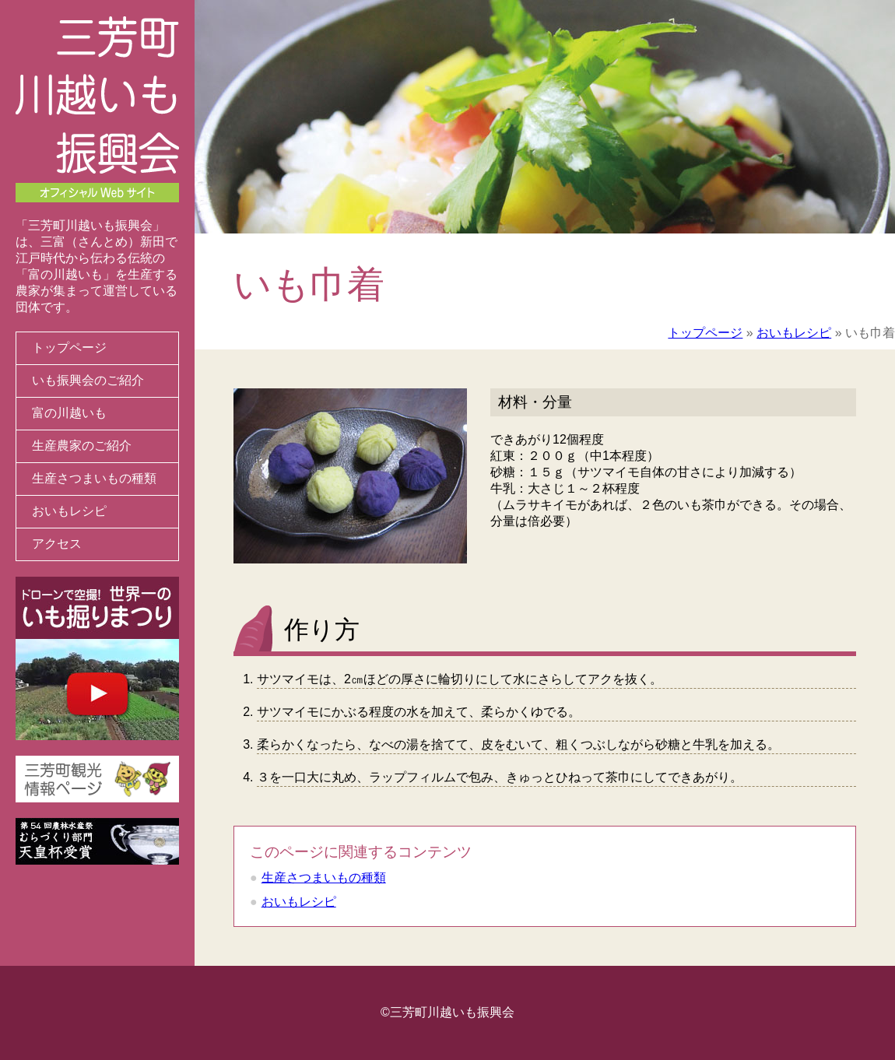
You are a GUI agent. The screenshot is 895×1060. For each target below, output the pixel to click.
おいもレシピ (69, 511)
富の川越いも (69, 412)
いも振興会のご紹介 (88, 380)
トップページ (69, 347)
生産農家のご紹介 (82, 445)
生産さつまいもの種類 (94, 478)
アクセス (57, 543)
